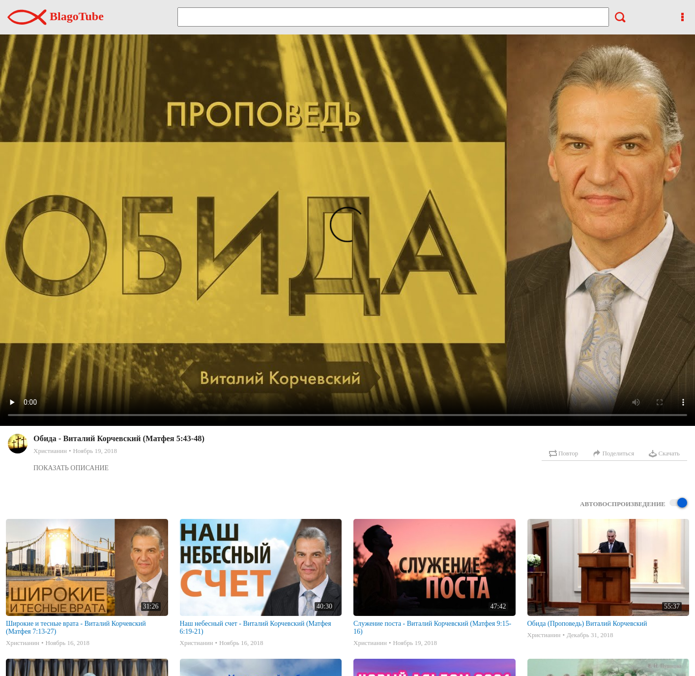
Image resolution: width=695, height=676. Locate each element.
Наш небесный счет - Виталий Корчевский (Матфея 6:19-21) (255, 627)
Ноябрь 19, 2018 (94, 450)
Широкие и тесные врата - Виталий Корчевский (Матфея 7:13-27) (76, 627)
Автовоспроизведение (633, 503)
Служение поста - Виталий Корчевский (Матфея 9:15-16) (432, 627)
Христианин (50, 450)
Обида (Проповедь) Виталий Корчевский (587, 623)
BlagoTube (55, 16)
